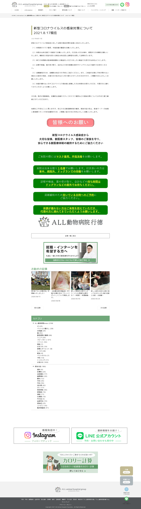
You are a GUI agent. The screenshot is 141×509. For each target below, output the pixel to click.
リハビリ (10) (42, 405)
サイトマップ (65, 502)
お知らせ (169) (42, 362)
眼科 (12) (40, 378)
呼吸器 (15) (41, 392)
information (28, 10)
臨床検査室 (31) (43, 408)
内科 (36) (40, 383)
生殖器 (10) (41, 396)
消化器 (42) (41, 385)
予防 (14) (40, 358)
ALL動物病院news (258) (44, 323)
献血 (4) (40, 353)
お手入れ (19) (42, 346)
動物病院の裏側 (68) (44, 335)
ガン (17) (40, 387)
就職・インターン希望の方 (119, 10)
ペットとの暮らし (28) (45, 328)
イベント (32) (42, 342)
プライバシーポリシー (65, 504)
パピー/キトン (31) (44, 340)
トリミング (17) (43, 360)
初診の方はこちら (92, 3)
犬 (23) (40, 326)
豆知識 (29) (41, 331)
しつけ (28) (41, 351)
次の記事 (103, 308)
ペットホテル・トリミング (98, 10)
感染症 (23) (41, 403)
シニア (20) (41, 337)
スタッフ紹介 (52, 10)
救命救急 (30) (42, 390)
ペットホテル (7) (43, 355)
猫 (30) (40, 333)
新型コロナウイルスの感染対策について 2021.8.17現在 (58, 15)
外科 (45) (40, 381)
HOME (17, 10)
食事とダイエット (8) (44, 349)
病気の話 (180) (40, 366)
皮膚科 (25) (41, 372)
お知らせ (38, 15)
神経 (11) (40, 394)
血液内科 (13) (42, 401)
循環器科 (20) (42, 376)
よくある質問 (91, 6)
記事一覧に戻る (70, 236)
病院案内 (40, 10)
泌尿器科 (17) (42, 374)
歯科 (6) (40, 369)
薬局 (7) (40, 344)
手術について (81, 10)
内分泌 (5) (41, 399)
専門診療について (67, 10)
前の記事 (37, 308)
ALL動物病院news (30, 15)
